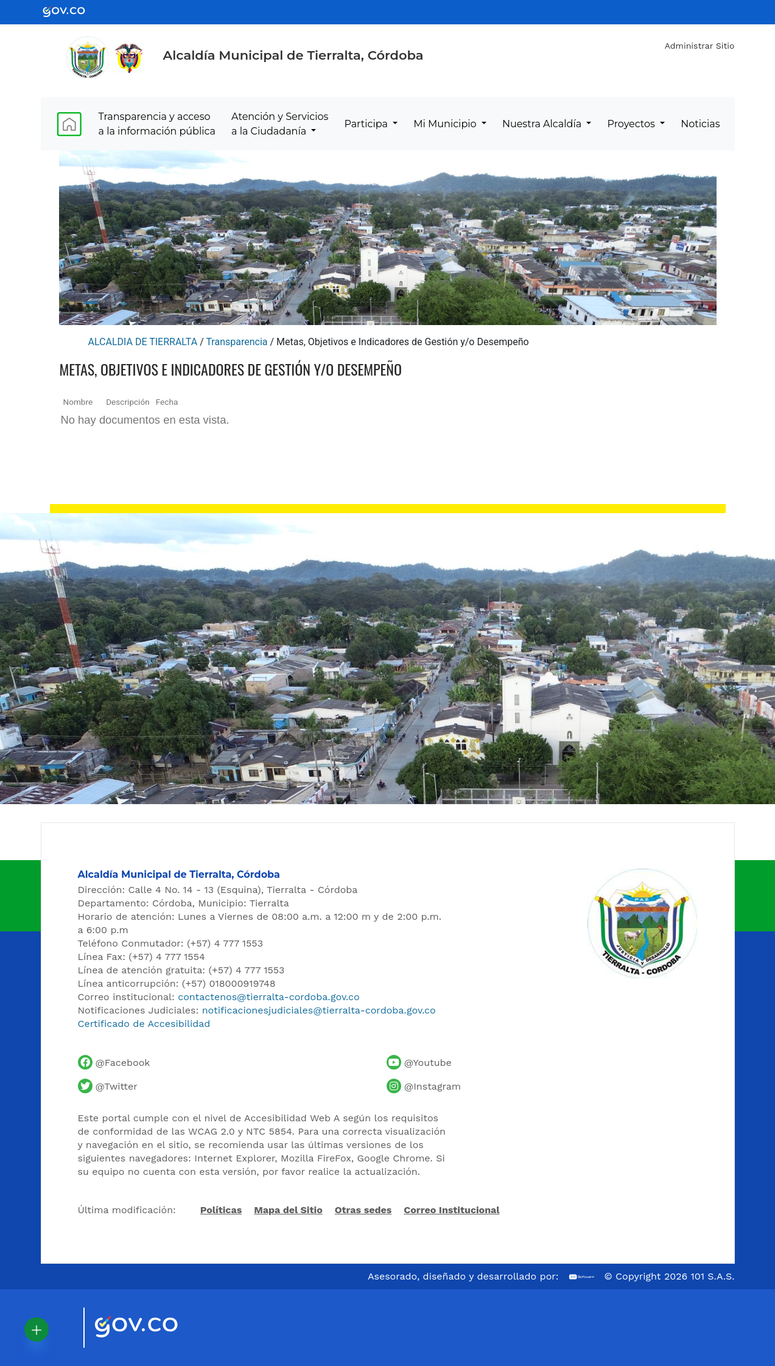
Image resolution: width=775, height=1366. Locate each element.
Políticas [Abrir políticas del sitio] (221, 1210)
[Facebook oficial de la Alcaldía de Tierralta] (114, 1062)
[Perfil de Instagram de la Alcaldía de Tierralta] (424, 1086)
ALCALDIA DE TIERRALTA (143, 342)
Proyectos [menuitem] (633, 124)
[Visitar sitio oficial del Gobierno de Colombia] (151, 1327)
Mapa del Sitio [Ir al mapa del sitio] (288, 1210)
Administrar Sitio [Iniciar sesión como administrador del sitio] (700, 46)
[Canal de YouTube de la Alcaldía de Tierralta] (419, 1062)
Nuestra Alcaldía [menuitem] (543, 124)
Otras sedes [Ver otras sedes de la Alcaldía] (363, 1210)
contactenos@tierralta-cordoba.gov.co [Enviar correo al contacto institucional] (268, 997)
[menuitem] (69, 123)
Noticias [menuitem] (700, 124)
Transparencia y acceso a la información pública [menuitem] (157, 124)
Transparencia (236, 342)
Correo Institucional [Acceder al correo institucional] (451, 1210)
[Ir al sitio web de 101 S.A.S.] (581, 1277)
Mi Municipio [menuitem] (446, 124)
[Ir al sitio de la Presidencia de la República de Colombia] (129, 58)
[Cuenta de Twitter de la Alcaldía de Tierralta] (108, 1086)
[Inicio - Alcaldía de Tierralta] (87, 58)
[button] (36, 1329)
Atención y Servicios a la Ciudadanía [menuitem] (279, 124)
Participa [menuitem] (367, 124)
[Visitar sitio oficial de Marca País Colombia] (59, 1327)
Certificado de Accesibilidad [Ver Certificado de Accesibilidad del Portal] (144, 1023)
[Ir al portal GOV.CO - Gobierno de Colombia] (71, 11)
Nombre (78, 402)
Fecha (167, 402)
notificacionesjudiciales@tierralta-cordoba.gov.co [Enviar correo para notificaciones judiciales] (319, 1010)
